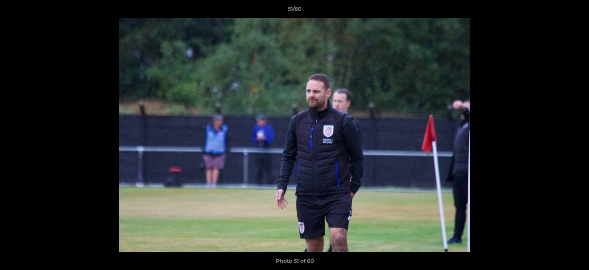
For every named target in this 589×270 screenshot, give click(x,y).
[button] (575, 11)
